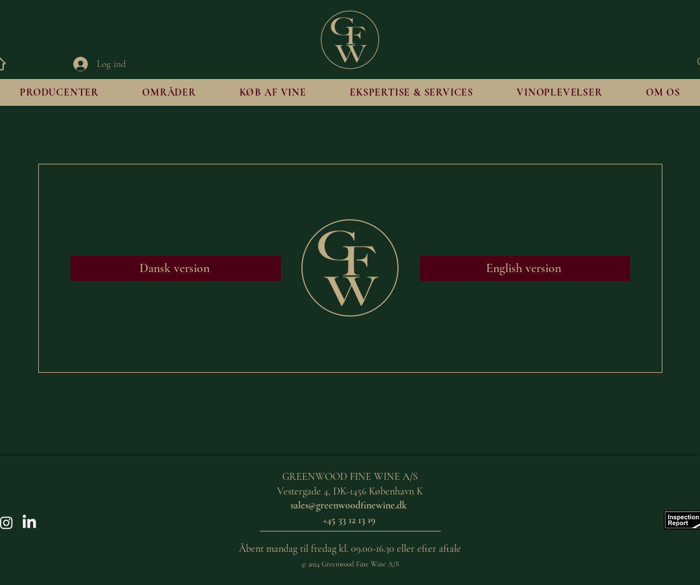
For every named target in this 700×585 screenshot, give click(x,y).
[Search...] (547, 61)
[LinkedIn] (29, 522)
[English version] (525, 268)
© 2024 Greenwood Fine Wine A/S (350, 564)
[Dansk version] (176, 268)
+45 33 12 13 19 (350, 520)
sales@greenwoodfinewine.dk (348, 505)
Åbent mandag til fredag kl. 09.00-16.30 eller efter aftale (350, 548)
